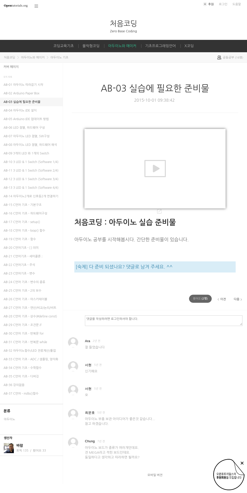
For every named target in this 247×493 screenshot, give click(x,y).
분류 (7, 411)
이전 (223, 299)
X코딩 (189, 46)
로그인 (223, 4)
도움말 (236, 4)
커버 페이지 (11, 66)
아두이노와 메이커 (122, 46)
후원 (211, 4)
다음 (236, 299)
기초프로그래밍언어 (160, 46)
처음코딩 (123, 23)
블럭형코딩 (91, 46)
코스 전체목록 (36, 6)
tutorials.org (16, 5)
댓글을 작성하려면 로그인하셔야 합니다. (163, 320)
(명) (200, 298)
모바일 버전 (155, 475)
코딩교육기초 (63, 46)
